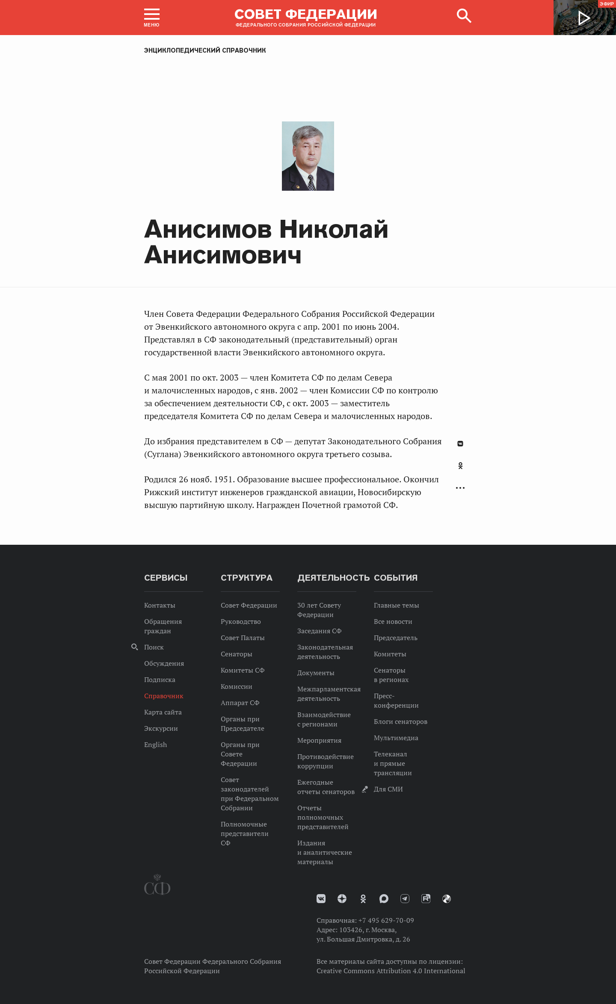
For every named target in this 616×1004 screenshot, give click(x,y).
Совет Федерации (249, 605)
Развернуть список (460, 488)
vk (321, 898)
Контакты (159, 605)
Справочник (164, 695)
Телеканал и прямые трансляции (393, 763)
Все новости (393, 621)
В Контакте (460, 443)
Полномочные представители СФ (245, 833)
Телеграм (404, 898)
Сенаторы (236, 654)
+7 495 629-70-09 (386, 920)
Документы (316, 672)
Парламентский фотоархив (446, 899)
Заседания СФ (319, 630)
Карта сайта (163, 712)
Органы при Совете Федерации (240, 754)
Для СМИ (388, 789)
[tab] (460, 470)
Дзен (342, 898)
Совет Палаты (243, 637)
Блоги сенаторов (400, 721)
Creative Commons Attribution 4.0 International (391, 970)
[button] (152, 17)
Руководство (241, 621)
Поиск (154, 647)
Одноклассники (460, 465)
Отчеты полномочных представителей (323, 817)
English (155, 744)
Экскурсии (161, 728)
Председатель (396, 637)
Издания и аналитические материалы (324, 852)
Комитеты (390, 654)
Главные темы (396, 605)
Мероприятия (319, 740)
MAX (383, 898)
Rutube (425, 898)
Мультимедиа (396, 737)
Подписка (159, 679)
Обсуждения (164, 663)
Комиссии (236, 686)
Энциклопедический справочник (205, 50)
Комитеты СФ (243, 670)
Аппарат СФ (240, 702)
